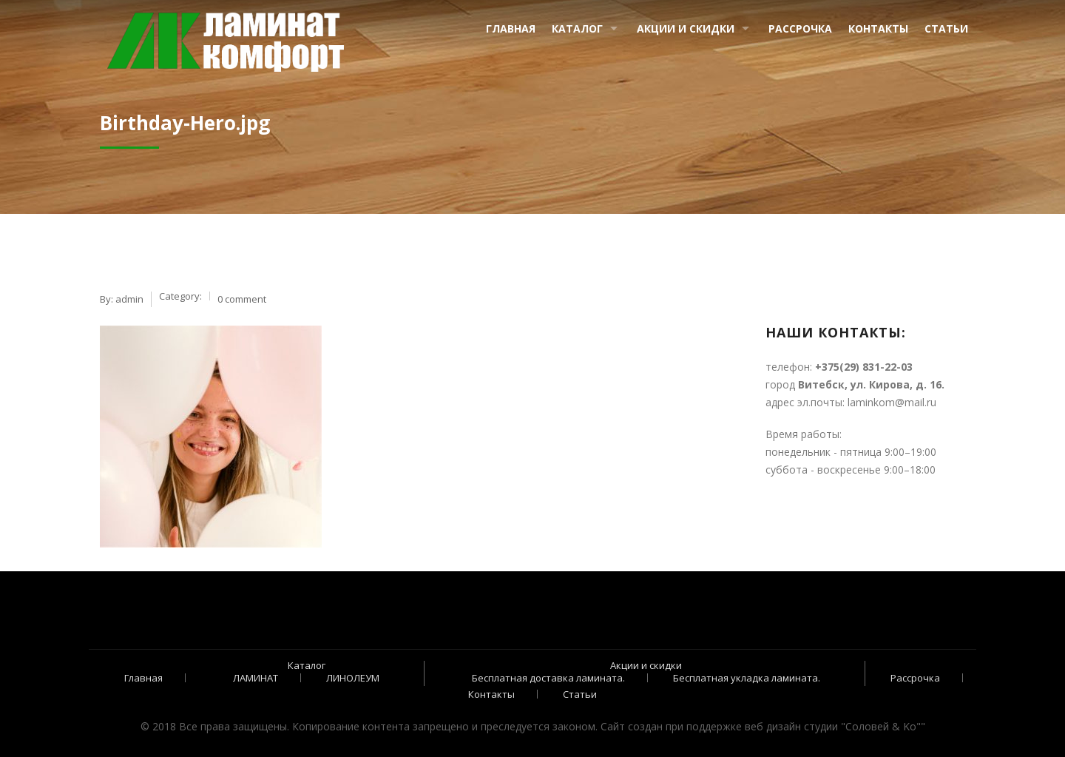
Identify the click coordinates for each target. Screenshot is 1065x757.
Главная (510, 28)
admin (129, 299)
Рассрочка (800, 28)
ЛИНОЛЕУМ (352, 677)
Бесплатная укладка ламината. (746, 677)
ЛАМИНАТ (255, 677)
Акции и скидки (685, 28)
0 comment (241, 299)
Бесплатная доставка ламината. (548, 677)
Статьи (946, 28)
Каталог (577, 28)
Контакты (878, 28)
